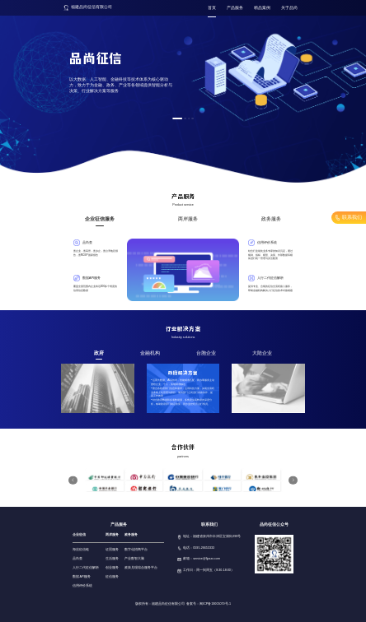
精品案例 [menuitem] (256, 8)
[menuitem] (229, 8)
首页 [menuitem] (206, 8)
